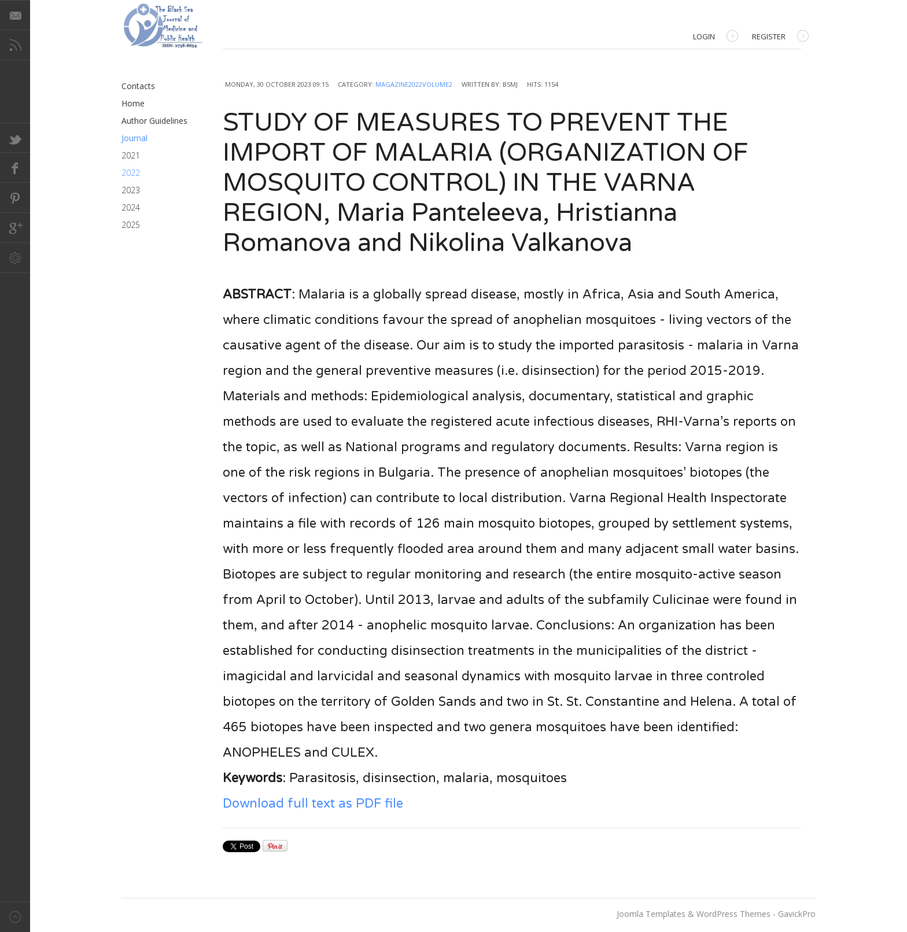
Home (133, 103)
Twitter (15, 138)
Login (715, 37)
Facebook (15, 168)
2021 (130, 155)
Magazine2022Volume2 (413, 84)
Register (780, 37)
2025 (130, 224)
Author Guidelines (154, 120)
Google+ (15, 228)
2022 (130, 172)
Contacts (138, 85)
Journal (134, 137)
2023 (130, 190)
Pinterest (15, 198)
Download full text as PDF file (313, 803)
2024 (130, 207)
